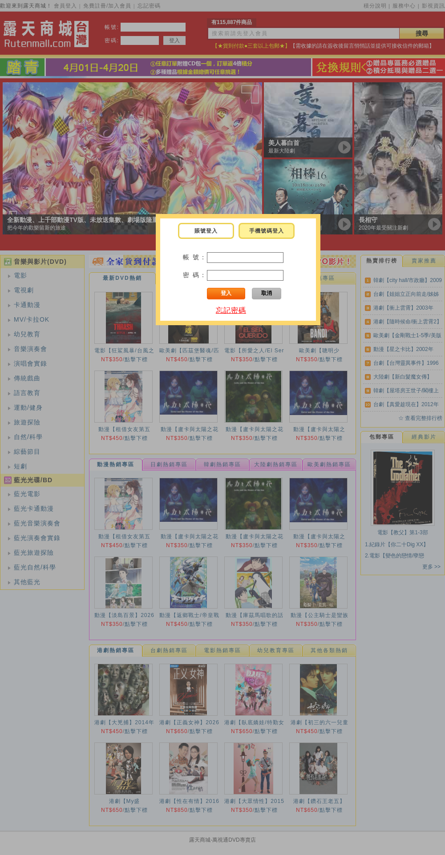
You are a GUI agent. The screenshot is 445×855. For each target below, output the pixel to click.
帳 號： (195, 257)
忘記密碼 (231, 310)
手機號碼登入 (266, 231)
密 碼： (195, 274)
